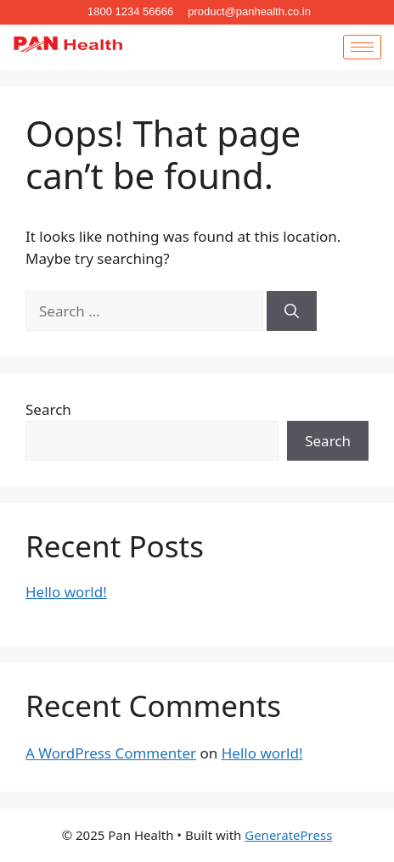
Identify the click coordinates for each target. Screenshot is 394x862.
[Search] (292, 311)
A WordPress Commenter (110, 753)
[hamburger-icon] (362, 47)
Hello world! (66, 592)
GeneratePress (288, 834)
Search (48, 409)
